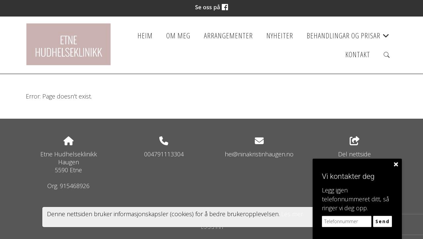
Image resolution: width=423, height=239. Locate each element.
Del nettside (354, 147)
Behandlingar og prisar (348, 37)
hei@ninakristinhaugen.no (259, 154)
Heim (145, 35)
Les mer (292, 214)
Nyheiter (279, 35)
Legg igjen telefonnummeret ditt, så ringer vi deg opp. (355, 199)
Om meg (178, 35)
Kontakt (357, 54)
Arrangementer (228, 35)
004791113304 (164, 154)
